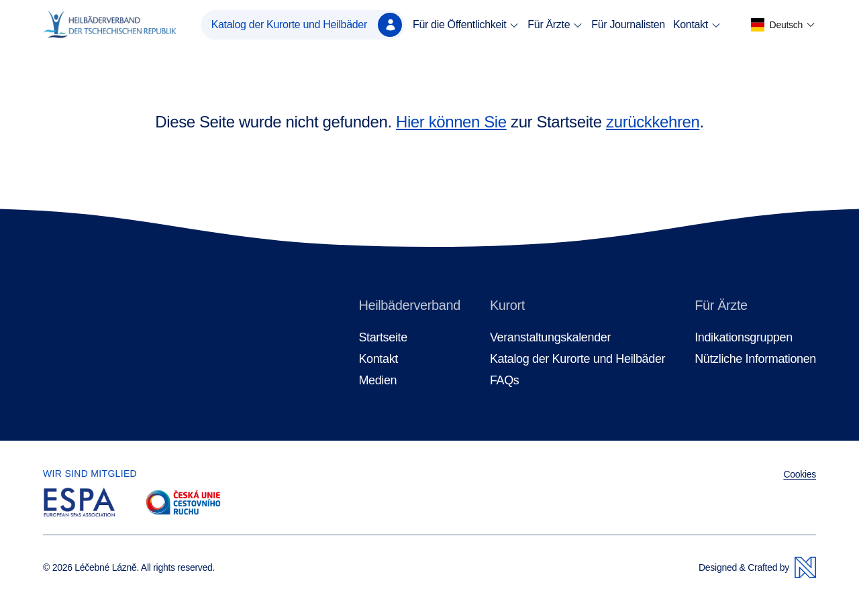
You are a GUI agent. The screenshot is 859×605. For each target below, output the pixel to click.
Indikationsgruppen (744, 337)
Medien (377, 380)
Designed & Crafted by (757, 567)
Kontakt (697, 25)
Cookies (799, 474)
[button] (783, 25)
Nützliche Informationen (755, 359)
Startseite (382, 337)
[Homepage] (109, 25)
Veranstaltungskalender (550, 337)
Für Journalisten (628, 24)
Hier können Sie (451, 122)
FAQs (504, 380)
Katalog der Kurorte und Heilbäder (306, 25)
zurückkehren (652, 122)
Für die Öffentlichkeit (466, 25)
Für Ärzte (555, 25)
